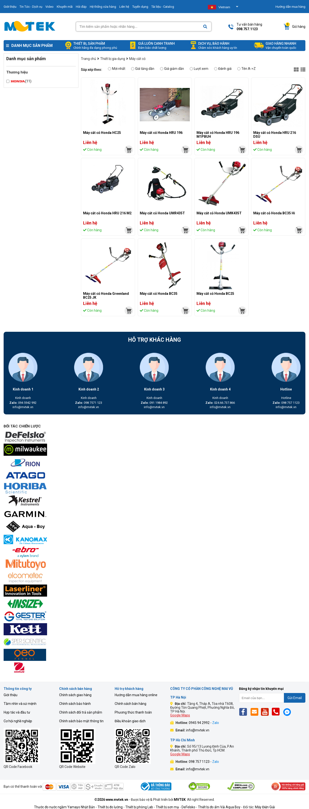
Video (49, 6)
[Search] (205, 26)
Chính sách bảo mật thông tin (81, 721)
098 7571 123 (88, 402)
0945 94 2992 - (204, 723)
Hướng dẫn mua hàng (290, 6)
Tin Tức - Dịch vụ (31, 6)
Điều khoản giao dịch (130, 721)
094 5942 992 (22, 402)
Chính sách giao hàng (75, 695)
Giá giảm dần (172, 69)
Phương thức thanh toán (133, 712)
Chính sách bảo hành (75, 704)
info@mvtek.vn (23, 407)
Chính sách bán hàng (130, 704)
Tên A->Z (246, 69)
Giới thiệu (10, 6)
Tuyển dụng (140, 6)
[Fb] (244, 712)
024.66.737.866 (220, 402)
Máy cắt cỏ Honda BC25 (215, 294)
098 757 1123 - (204, 762)
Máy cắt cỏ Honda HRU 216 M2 (107, 213)
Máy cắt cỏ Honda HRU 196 (161, 133)
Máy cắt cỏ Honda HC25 (102, 133)
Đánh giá (223, 69)
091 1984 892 (154, 402)
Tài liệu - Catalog (162, 6)
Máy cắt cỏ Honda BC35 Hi (274, 213)
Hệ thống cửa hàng (103, 6)
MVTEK (180, 800)
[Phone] (277, 712)
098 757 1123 (286, 402)
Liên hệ (124, 6)
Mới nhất (116, 69)
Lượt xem (199, 69)
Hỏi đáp (81, 6)
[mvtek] (129, 149)
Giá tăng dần (142, 69)
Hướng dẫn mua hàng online (136, 695)
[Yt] (266, 712)
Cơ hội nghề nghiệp (18, 721)
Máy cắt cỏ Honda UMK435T (219, 213)
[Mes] (287, 712)
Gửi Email (295, 698)
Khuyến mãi (65, 6)
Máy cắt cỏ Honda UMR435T (162, 213)
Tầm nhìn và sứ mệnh (20, 704)
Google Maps (180, 715)
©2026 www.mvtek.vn (111, 800)
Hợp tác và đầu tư (17, 712)
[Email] (255, 712)
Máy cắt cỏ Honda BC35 (158, 294)
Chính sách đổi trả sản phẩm (80, 712)
